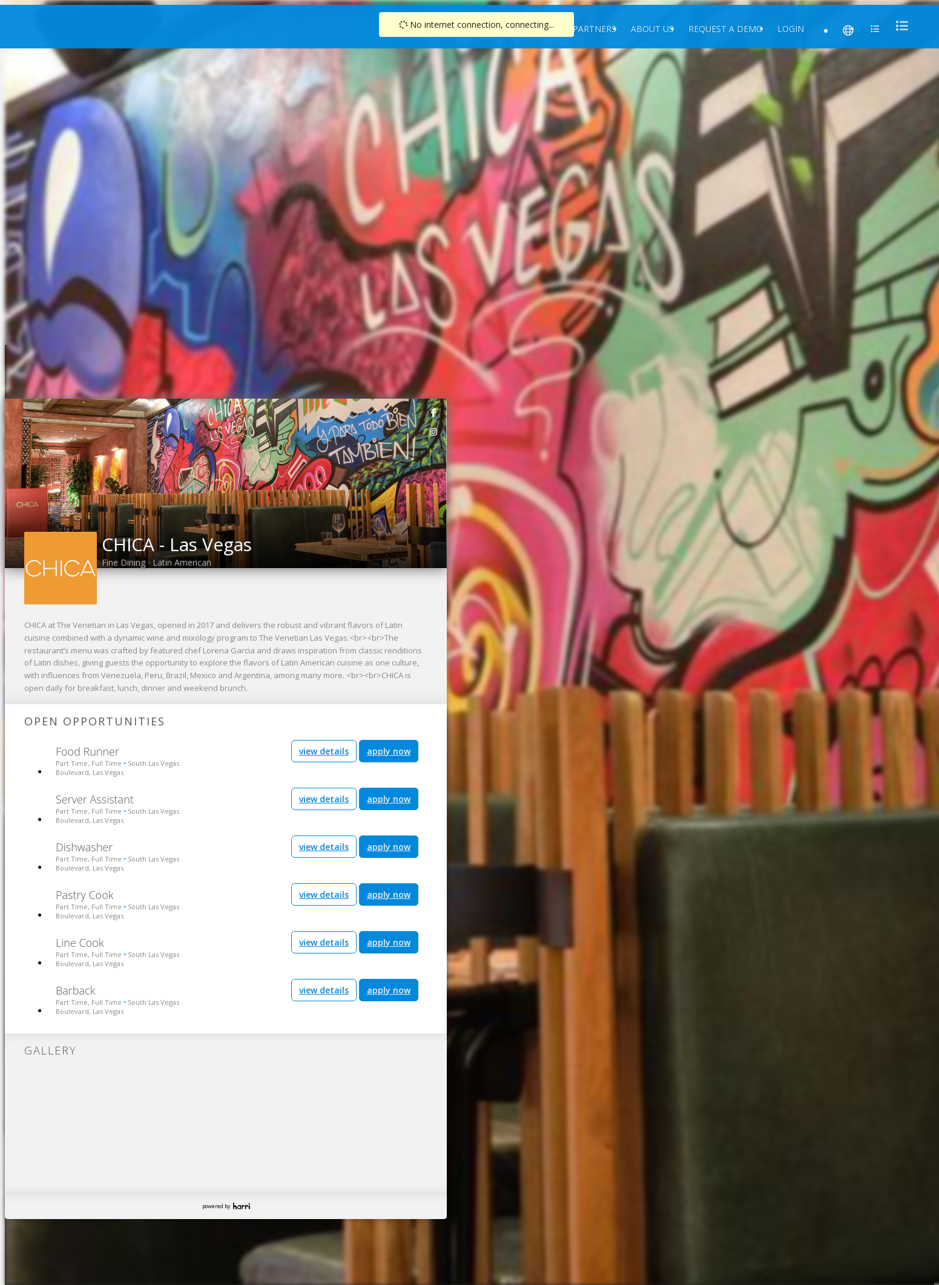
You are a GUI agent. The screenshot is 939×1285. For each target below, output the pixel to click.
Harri (241, 1206)
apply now (388, 751)
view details (324, 751)
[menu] (898, 26)
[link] (434, 412)
